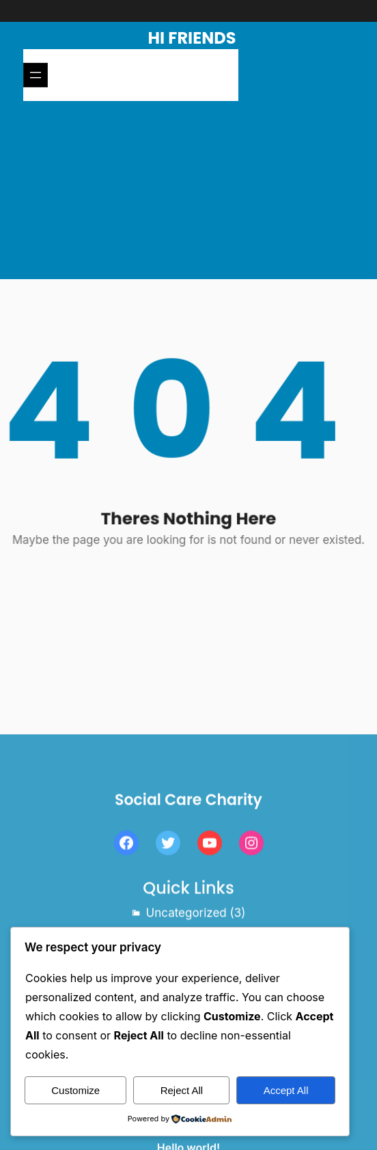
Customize (75, 1090)
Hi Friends (192, 38)
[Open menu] (35, 75)
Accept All (286, 1090)
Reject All (182, 1090)
